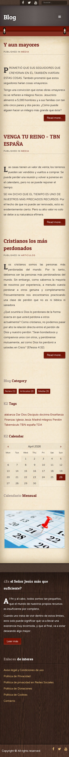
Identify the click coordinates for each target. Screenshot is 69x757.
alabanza (10, 414)
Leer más (12, 641)
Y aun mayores (21, 44)
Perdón (57, 419)
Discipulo (33, 414)
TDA (39, 424)
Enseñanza (57, 414)
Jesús (28, 419)
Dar (18, 414)
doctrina (44, 414)
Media (25, 52)
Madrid (37, 419)
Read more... (54, 117)
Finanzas (10, 419)
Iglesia (20, 419)
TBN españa (28, 424)
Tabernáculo (12, 424)
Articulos (28, 255)
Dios (24, 414)
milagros (47, 419)
